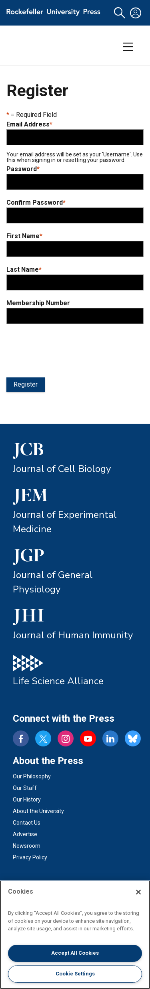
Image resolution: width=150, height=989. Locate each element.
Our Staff (25, 788)
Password (23, 169)
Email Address (29, 124)
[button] (119, 13)
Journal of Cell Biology (62, 468)
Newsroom (26, 846)
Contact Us (26, 822)
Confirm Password (36, 202)
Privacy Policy (30, 857)
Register (26, 384)
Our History (27, 799)
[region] (75, 934)
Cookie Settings (75, 974)
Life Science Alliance (58, 681)
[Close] (138, 892)
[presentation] (67, 349)
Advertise (25, 834)
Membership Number (38, 303)
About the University (38, 811)
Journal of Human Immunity (73, 635)
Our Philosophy (32, 776)
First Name (24, 236)
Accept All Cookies (75, 953)
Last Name (24, 269)
